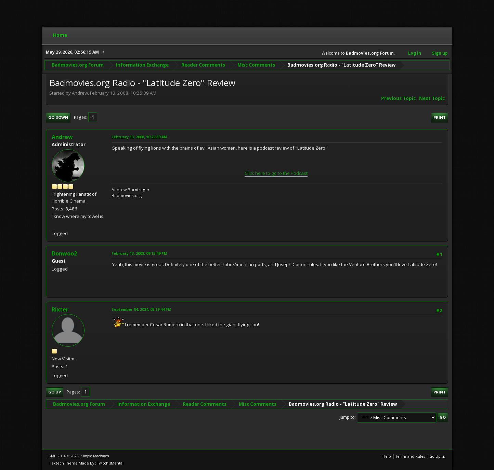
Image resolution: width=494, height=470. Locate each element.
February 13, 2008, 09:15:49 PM (139, 253)
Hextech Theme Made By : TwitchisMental (86, 463)
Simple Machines (95, 456)
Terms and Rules (410, 456)
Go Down (58, 117)
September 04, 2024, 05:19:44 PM (141, 309)
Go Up (54, 392)
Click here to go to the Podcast (276, 173)
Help (386, 456)
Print (439, 117)
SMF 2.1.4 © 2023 (64, 456)
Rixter (60, 309)
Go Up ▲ (437, 456)
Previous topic (398, 98)
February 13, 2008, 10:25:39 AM (139, 136)
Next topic (432, 98)
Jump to (347, 417)
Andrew (62, 137)
